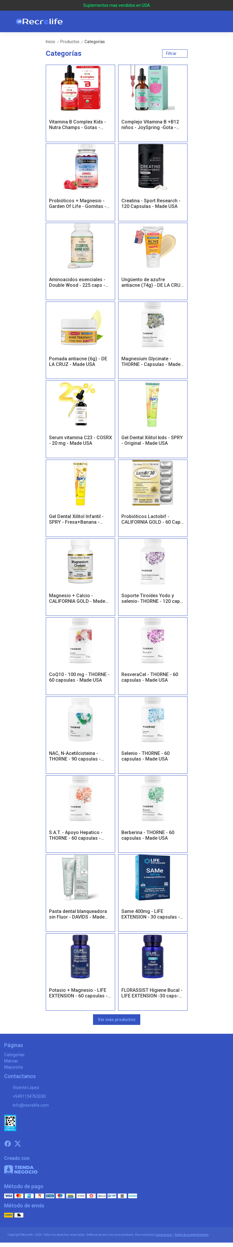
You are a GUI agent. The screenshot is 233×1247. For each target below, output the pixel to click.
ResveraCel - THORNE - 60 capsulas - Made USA (149, 677)
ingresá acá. (164, 1234)
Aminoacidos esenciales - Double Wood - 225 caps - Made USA (77, 283)
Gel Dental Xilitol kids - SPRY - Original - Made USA (152, 440)
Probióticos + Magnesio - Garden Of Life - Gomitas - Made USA (77, 204)
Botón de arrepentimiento (191, 1234)
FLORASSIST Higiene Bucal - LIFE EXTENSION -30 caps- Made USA (152, 993)
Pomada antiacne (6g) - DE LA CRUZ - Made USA (78, 361)
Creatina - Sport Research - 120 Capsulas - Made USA (150, 203)
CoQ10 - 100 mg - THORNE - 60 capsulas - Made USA (79, 677)
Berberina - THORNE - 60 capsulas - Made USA (147, 835)
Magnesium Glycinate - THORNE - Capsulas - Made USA (150, 362)
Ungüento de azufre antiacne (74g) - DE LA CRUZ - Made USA (152, 283)
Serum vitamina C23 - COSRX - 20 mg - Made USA (80, 440)
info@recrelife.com (26, 1105)
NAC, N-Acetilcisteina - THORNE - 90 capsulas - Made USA (75, 756)
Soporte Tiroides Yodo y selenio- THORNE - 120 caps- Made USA (152, 599)
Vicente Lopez (21, 1087)
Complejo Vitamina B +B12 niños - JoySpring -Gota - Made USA (150, 125)
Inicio (53, 41)
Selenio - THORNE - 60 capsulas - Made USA (145, 756)
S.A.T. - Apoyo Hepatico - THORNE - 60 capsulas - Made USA (75, 835)
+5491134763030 (25, 1096)
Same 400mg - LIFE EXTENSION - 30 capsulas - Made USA (150, 914)
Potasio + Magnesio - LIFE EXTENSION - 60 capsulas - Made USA (78, 993)
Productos (72, 41)
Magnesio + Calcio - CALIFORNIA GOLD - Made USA (77, 599)
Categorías (94, 41)
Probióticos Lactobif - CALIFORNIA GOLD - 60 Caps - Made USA (152, 519)
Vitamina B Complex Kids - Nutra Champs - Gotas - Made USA (77, 125)
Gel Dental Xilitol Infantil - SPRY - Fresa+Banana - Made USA (76, 519)
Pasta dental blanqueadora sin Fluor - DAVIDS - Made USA (78, 914)
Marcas (11, 1061)
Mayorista (13, 1067)
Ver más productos (117, 1019)
